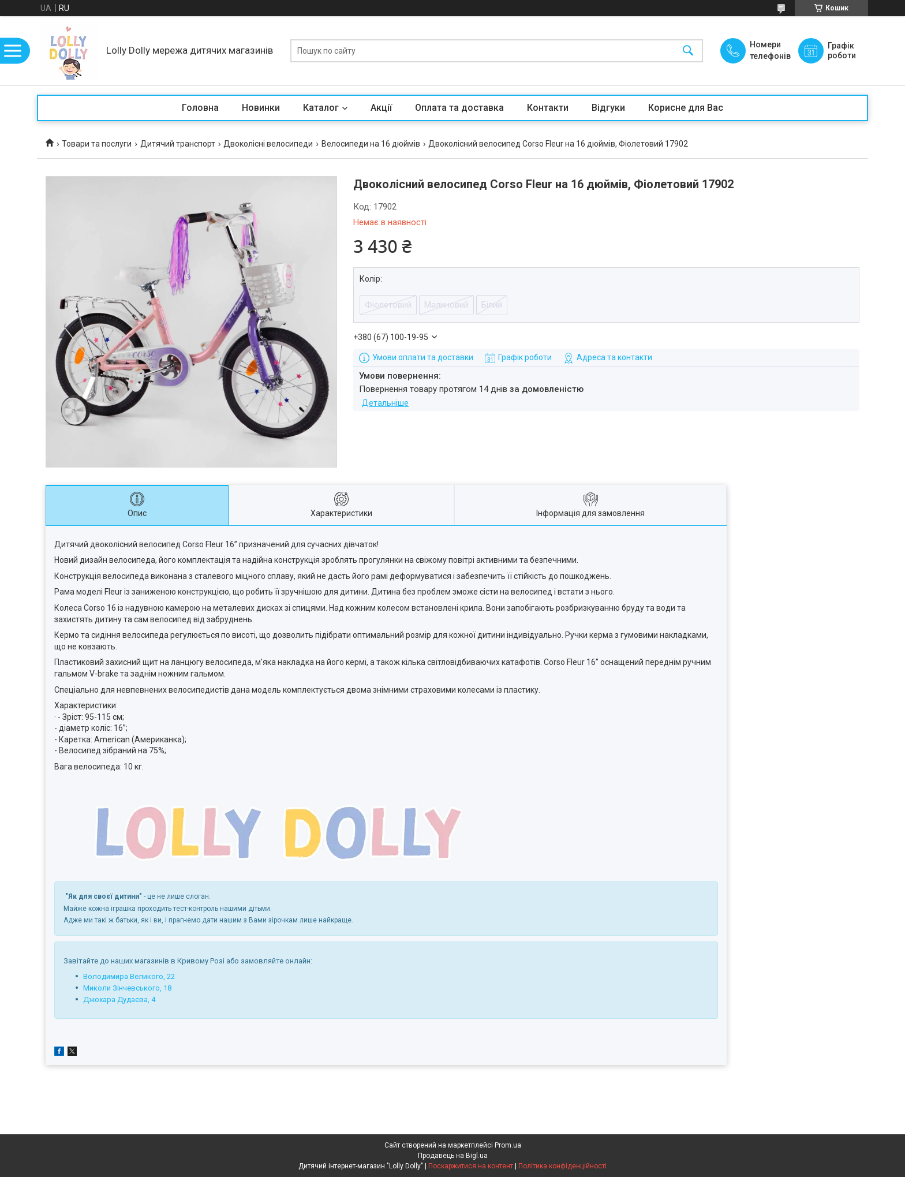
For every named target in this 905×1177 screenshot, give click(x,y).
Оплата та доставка (459, 107)
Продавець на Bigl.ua (453, 1156)
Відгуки (608, 107)
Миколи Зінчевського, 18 (127, 988)
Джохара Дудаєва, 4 (119, 999)
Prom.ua (508, 1145)
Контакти (548, 107)
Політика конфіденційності (562, 1166)
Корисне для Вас (685, 107)
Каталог (321, 107)
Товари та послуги (97, 143)
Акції (381, 107)
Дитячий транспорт (177, 143)
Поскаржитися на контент (470, 1166)
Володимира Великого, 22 (129, 976)
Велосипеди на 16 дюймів (370, 143)
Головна (200, 107)
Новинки (261, 107)
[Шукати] (688, 51)
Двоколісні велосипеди (268, 143)
